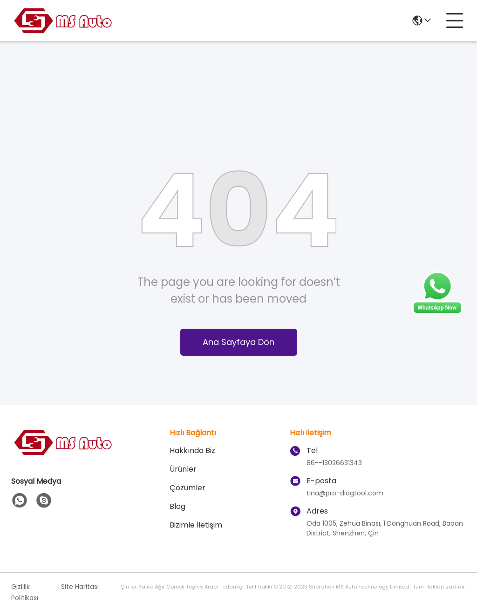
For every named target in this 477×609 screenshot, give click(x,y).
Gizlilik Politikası (24, 592)
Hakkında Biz (192, 450)
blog (177, 506)
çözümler (187, 487)
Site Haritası (80, 586)
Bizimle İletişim (196, 525)
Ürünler (183, 469)
